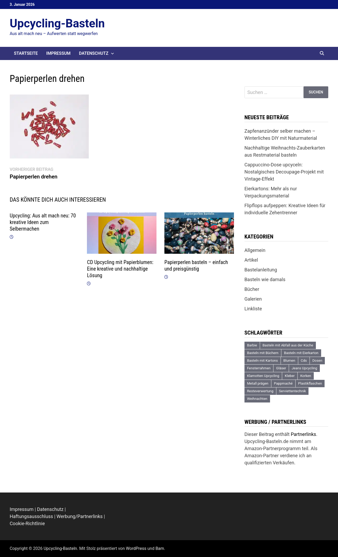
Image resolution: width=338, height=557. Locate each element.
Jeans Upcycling (304, 368)
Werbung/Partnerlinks (80, 516)
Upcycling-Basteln (57, 23)
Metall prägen (257, 383)
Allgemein (255, 250)
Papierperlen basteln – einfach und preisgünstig (196, 265)
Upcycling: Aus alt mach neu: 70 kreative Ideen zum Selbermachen (43, 222)
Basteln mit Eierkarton (301, 353)
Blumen (289, 360)
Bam (159, 548)
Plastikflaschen (310, 383)
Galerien (253, 299)
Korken (305, 376)
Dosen (317, 360)
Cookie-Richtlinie (27, 523)
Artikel (251, 260)
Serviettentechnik (292, 391)
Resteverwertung (260, 391)
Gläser (281, 368)
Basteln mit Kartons (262, 360)
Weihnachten (257, 399)
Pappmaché (283, 383)
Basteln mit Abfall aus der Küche (288, 345)
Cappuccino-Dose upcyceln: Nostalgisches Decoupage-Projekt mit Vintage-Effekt (284, 172)
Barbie (252, 345)
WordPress (136, 548)
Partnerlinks (303, 434)
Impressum (58, 53)
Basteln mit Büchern (262, 353)
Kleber (290, 376)
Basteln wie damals (265, 279)
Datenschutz (94, 53)
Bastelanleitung (260, 269)
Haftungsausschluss (31, 516)
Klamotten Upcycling (263, 376)
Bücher (251, 289)
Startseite (26, 53)
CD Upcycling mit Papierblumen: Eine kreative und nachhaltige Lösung (120, 268)
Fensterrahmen (259, 368)
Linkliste (253, 308)
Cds (304, 360)
